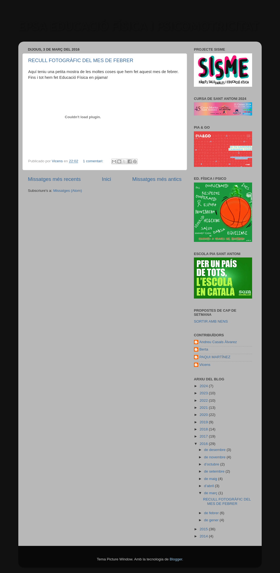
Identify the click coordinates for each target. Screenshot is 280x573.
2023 (204, 393)
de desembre (215, 450)
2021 (204, 408)
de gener (212, 520)
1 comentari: (93, 161)
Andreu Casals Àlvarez (218, 342)
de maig (211, 479)
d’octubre (212, 464)
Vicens (204, 365)
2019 (204, 422)
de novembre (215, 457)
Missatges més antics (157, 179)
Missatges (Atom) (67, 191)
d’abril (209, 486)
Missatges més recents (54, 179)
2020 (204, 415)
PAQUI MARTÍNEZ (215, 357)
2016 (204, 444)
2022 (204, 400)
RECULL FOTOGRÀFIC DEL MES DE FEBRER (80, 60)
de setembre (215, 471)
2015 (204, 529)
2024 (204, 386)
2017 (204, 436)
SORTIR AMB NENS (211, 321)
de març (211, 493)
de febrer (212, 513)
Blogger (176, 559)
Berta (203, 349)
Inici (106, 179)
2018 (204, 429)
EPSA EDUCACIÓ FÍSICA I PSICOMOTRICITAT (138, 26)
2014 (204, 536)
